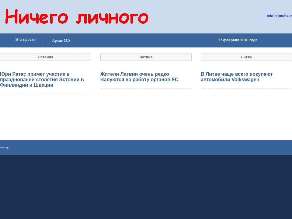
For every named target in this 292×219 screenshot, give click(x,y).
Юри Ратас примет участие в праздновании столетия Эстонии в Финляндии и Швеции (42, 79)
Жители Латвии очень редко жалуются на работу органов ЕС (139, 76)
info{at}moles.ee (279, 16)
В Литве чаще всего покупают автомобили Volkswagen (237, 76)
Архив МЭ (61, 40)
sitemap (4, 147)
